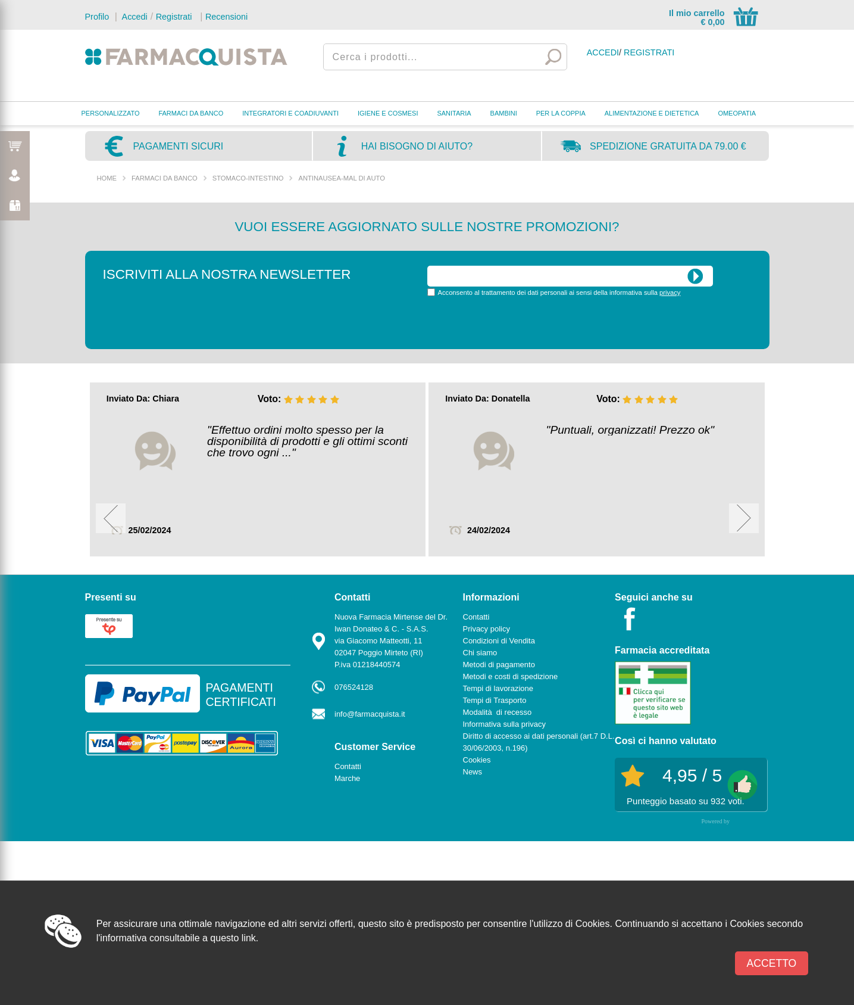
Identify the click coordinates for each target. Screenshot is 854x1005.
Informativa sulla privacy (504, 724)
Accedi (133, 16)
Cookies (477, 759)
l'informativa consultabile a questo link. (177, 938)
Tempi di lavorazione (498, 688)
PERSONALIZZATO (111, 113)
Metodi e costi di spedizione (510, 676)
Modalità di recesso (497, 712)
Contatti (347, 766)
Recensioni (226, 16)
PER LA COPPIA (561, 113)
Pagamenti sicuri (178, 146)
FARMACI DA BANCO (190, 113)
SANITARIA (454, 113)
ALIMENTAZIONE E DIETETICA (652, 113)
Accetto (772, 963)
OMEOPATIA (737, 113)
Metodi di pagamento (499, 664)
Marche (347, 778)
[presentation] (517, 321)
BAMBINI (503, 113)
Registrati (174, 16)
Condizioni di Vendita (499, 640)
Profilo (97, 16)
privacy (669, 292)
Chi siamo (480, 652)
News (473, 771)
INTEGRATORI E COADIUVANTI (290, 113)
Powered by (716, 821)
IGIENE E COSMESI (388, 113)
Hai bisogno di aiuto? (417, 146)
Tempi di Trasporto (495, 700)
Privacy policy (486, 628)
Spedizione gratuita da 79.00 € (668, 146)
